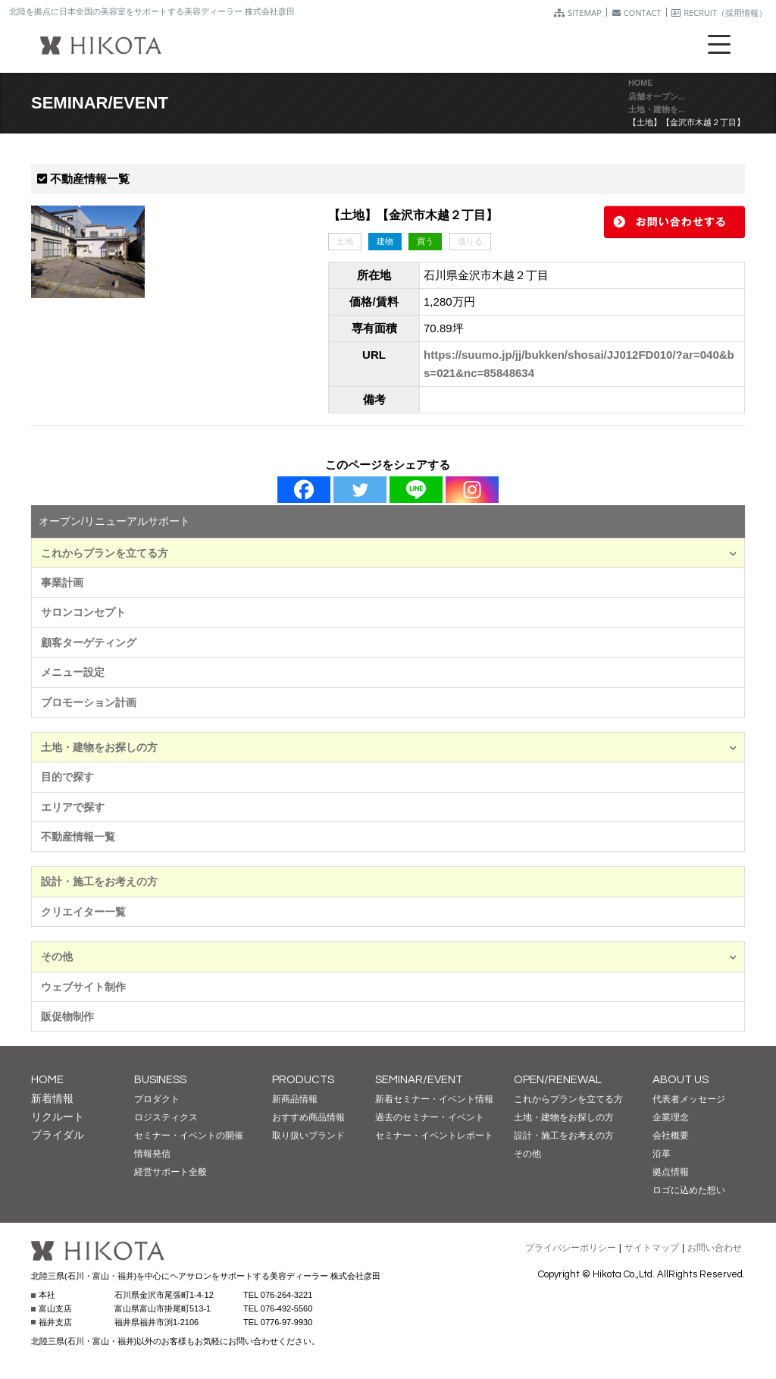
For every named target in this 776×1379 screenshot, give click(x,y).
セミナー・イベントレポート (434, 1135)
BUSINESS (160, 1079)
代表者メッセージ (688, 1099)
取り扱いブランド (308, 1135)
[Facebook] (303, 489)
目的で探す (67, 777)
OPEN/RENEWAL (558, 1079)
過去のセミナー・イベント (429, 1117)
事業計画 (62, 582)
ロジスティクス (166, 1117)
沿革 (661, 1153)
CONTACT (637, 12)
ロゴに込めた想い (688, 1190)
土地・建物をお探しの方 (389, 747)
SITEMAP (578, 12)
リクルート (57, 1116)
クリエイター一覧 (83, 912)
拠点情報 (670, 1172)
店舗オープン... (656, 96)
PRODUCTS (303, 1079)
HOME (640, 82)
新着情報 (52, 1098)
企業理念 (670, 1117)
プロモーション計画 (88, 702)
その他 (389, 956)
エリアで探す (73, 807)
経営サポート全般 (170, 1172)
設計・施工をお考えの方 (99, 881)
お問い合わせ (714, 1247)
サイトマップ (651, 1247)
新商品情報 (295, 1099)
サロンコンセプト (83, 612)
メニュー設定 (73, 672)
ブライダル (57, 1135)
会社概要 (670, 1135)
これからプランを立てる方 (389, 553)
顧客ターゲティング (88, 642)
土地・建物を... (656, 109)
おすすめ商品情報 (308, 1117)
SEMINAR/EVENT (419, 1079)
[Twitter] (359, 489)
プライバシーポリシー (570, 1247)
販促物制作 (67, 1016)
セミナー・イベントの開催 (188, 1135)
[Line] (416, 489)
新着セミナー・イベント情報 (434, 1099)
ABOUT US (680, 1079)
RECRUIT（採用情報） (719, 12)
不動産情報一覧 (78, 837)
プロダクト (157, 1099)
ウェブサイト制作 (83, 987)
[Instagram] (472, 489)
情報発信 (152, 1153)
